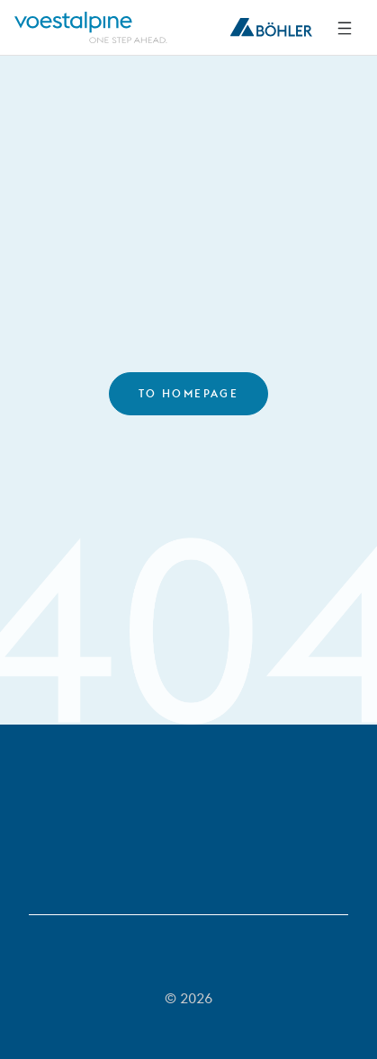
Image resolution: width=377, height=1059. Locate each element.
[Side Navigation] (345, 28)
